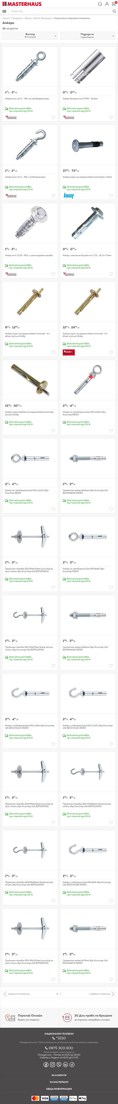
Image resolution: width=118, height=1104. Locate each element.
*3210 (61, 1038)
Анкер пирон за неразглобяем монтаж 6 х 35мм (87, 177)
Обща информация (59, 1089)
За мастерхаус (59, 1082)
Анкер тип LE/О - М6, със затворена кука (27, 99)
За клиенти (59, 1075)
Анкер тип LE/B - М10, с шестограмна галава (29, 255)
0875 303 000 (61, 1048)
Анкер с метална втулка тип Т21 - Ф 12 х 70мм (87, 255)
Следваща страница (99, 994)
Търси (114, 11)
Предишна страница (19, 994)
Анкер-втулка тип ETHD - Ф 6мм (80, 99)
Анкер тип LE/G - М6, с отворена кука (25, 177)
